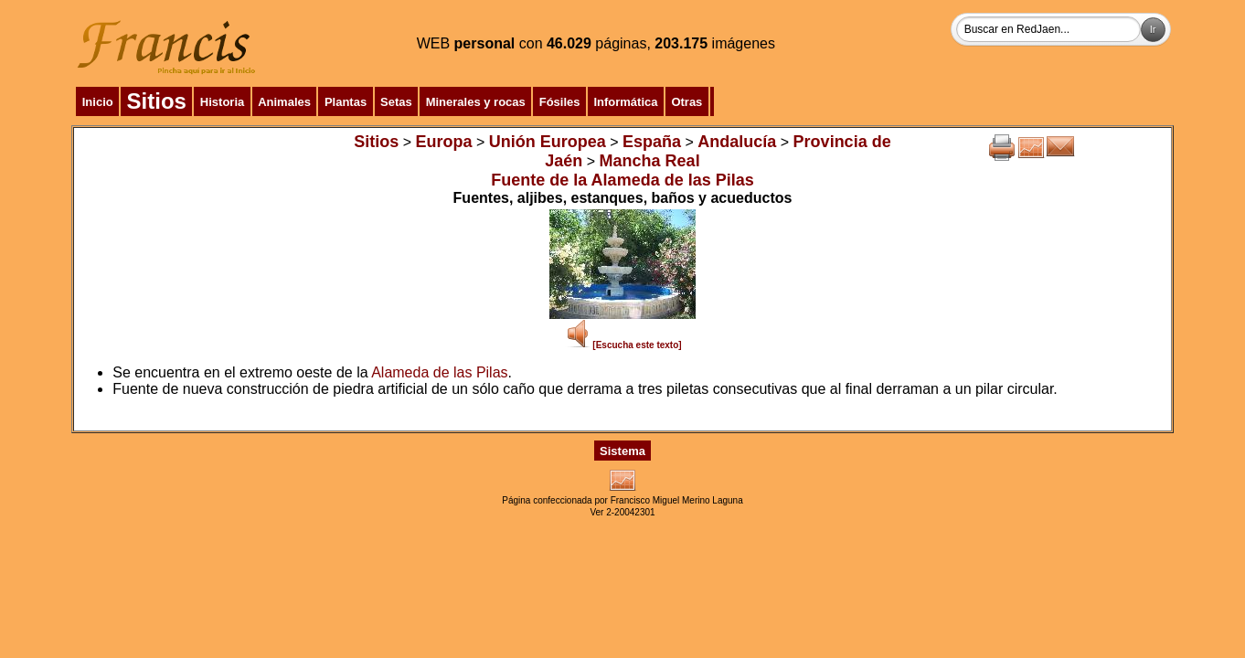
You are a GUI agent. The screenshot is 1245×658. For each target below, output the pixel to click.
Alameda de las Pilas (439, 372)
